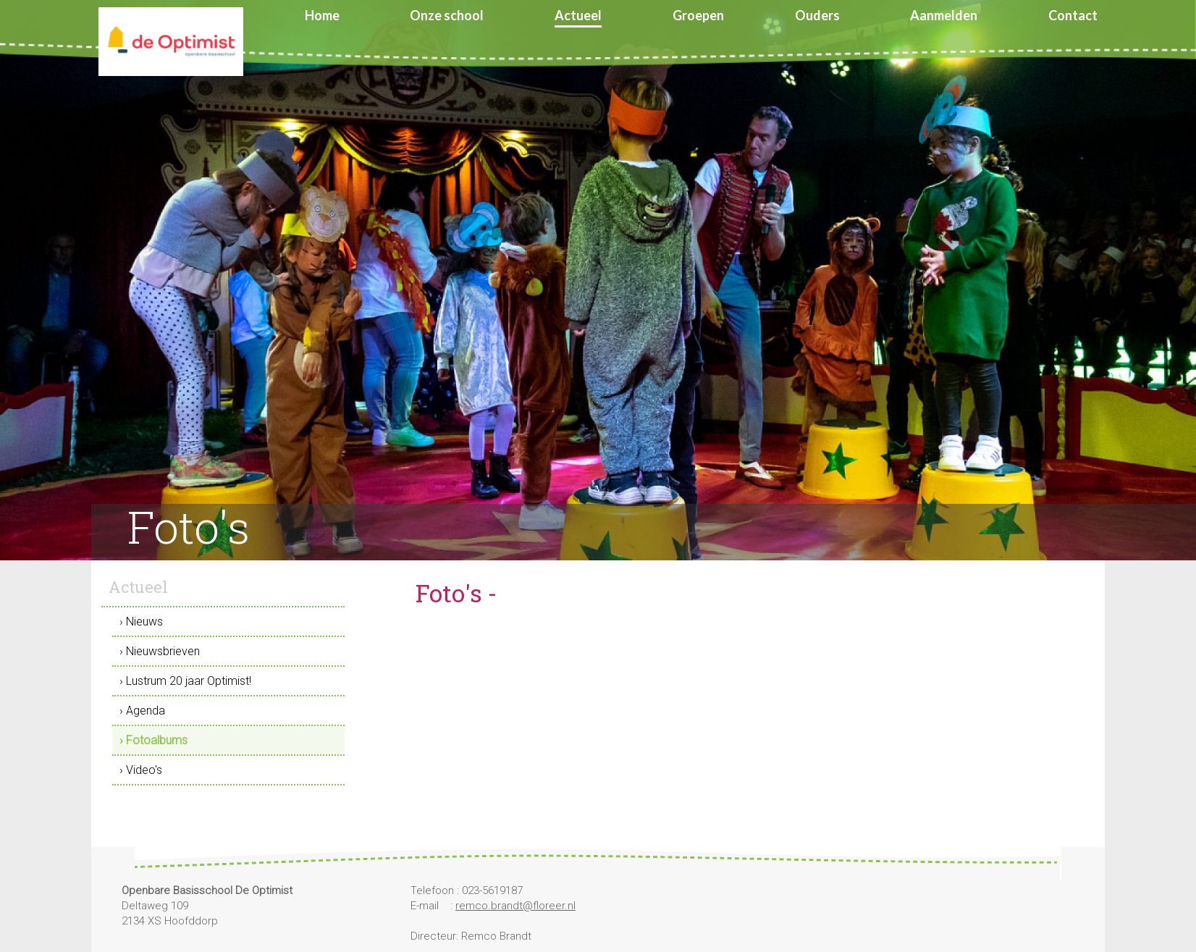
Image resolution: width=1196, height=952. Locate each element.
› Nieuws (141, 621)
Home (322, 15)
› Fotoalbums (153, 740)
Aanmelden (943, 15)
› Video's (140, 770)
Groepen (698, 15)
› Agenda (142, 710)
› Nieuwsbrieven (159, 651)
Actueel (578, 15)
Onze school (447, 15)
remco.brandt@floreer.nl (515, 905)
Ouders (817, 15)
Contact (1073, 15)
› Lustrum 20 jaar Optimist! (185, 681)
